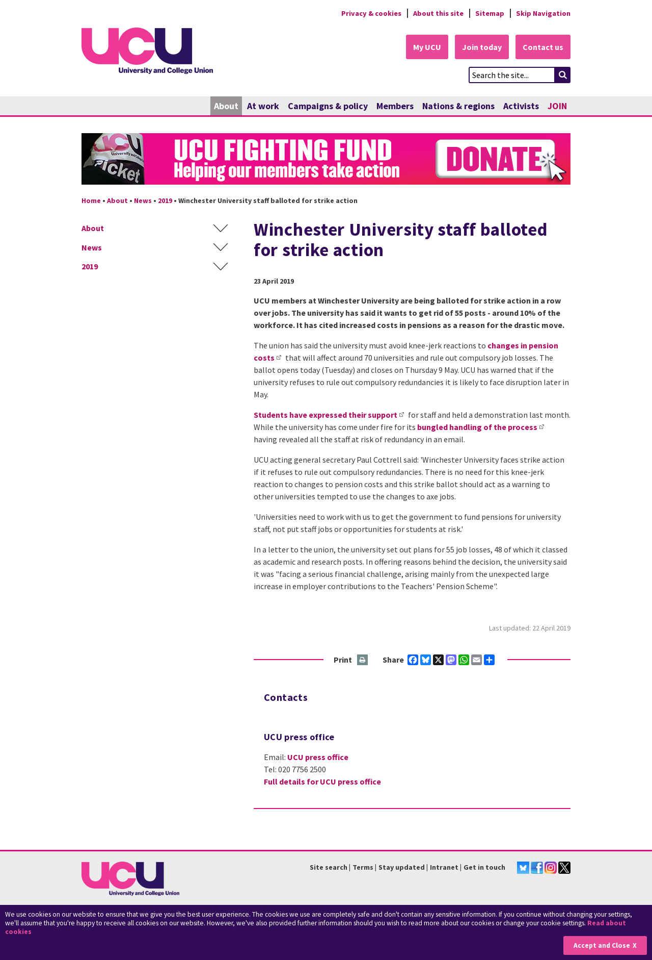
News (143, 200)
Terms (362, 867)
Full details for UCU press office (322, 781)
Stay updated (401, 867)
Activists (521, 106)
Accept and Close (602, 945)
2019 (165, 200)
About (226, 106)
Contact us (543, 47)
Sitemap (489, 13)
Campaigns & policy (328, 106)
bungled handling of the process (477, 427)
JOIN (557, 106)
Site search (328, 867)
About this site (438, 13)
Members (395, 106)
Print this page (363, 660)
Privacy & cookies (371, 13)
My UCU (427, 47)
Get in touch (484, 867)
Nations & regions (458, 106)
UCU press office (317, 757)
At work (263, 106)
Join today (482, 47)
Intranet (444, 867)
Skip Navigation (543, 13)
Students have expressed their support (325, 415)
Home (91, 200)
